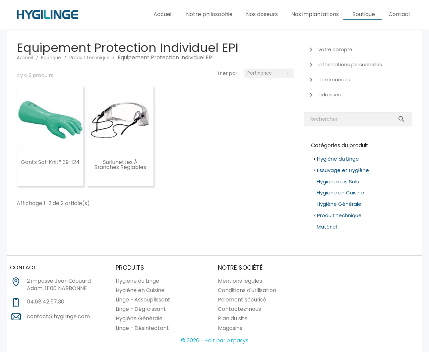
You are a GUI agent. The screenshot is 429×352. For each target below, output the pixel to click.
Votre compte (329, 50)
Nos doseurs (262, 14)
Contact (399, 14)
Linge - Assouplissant (143, 299)
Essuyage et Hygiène (343, 170)
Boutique (363, 14)
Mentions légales (240, 281)
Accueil (163, 14)
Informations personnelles (344, 65)
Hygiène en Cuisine (340, 192)
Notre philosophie (209, 14)
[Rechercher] (358, 119)
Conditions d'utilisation (247, 290)
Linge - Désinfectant (142, 328)
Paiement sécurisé (242, 299)
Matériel (327, 226)
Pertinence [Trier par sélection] (268, 73)
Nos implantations (315, 14)
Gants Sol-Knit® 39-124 (50, 162)
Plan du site (233, 318)
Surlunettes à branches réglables (120, 165)
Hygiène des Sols (338, 181)
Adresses (324, 95)
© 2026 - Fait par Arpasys (214, 340)
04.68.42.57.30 (45, 301)
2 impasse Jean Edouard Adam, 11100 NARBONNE (59, 284)
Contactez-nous (239, 309)
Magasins (230, 328)
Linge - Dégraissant (141, 309)
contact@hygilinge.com (58, 316)
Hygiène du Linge (338, 158)
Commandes (328, 80)
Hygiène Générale (339, 203)
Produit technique (339, 215)
